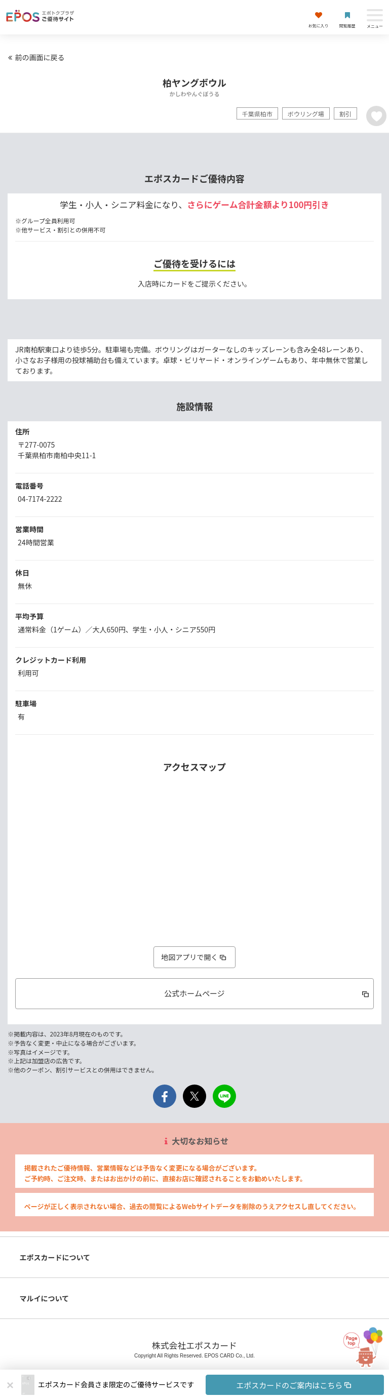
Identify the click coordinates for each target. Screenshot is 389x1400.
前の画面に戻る (35, 57)
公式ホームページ (267, 993)
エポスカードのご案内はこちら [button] (294, 1385)
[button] (211, 1385)
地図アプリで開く (194, 957)
